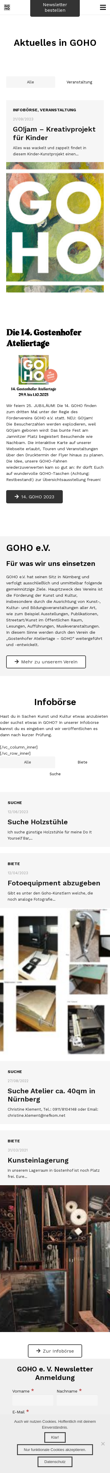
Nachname (69, 1379)
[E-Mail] (55, 1409)
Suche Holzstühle (38, 810)
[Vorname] (32, 1388)
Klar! (55, 1437)
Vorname (23, 1379)
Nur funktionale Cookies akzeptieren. (55, 1449)
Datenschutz (54, 1461)
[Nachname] (77, 1388)
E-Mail (20, 1400)
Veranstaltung (58, 109)
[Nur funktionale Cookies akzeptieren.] (103, 1444)
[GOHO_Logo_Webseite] (7, 7)
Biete (14, 852)
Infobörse (25, 109)
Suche (15, 790)
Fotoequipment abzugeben (54, 871)
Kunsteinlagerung (38, 1148)
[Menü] (103, 7)
